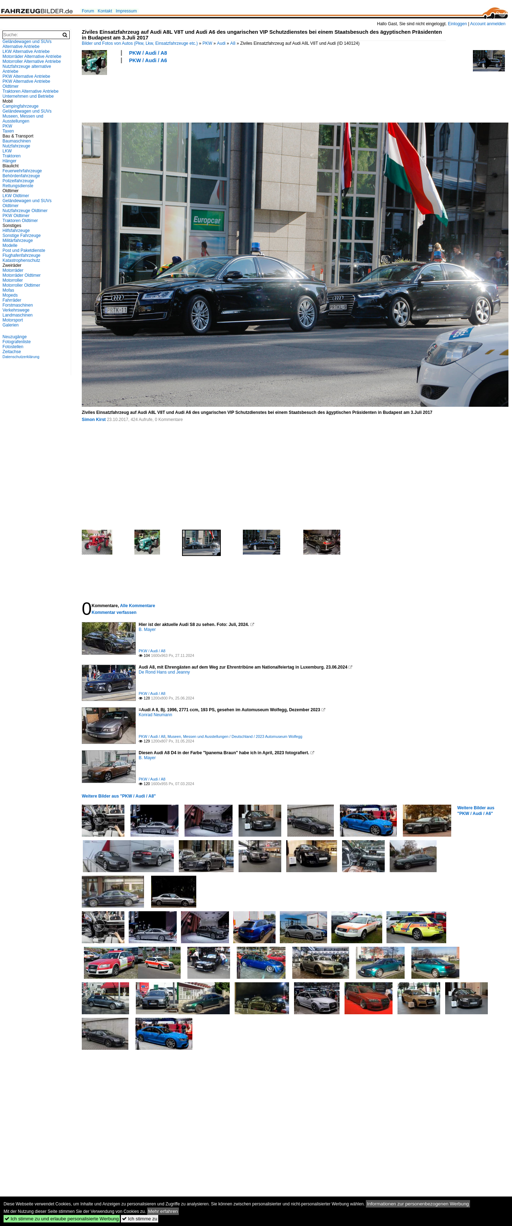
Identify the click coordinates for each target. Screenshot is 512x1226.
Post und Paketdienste (23, 250)
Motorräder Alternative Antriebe (31, 56)
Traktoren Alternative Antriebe (30, 91)
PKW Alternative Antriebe (26, 76)
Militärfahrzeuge (17, 240)
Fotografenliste (16, 341)
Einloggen (457, 23)
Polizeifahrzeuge (18, 180)
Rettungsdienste (17, 185)
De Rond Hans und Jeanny (164, 672)
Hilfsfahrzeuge (16, 230)
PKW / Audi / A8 (148, 53)
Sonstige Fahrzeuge (21, 235)
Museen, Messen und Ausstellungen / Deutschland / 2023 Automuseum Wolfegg (234, 736)
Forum (88, 11)
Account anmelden (487, 23)
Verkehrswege (16, 310)
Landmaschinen (17, 315)
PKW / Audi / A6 (148, 60)
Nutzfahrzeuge (16, 146)
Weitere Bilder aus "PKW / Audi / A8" (119, 796)
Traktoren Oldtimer (20, 220)
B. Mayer (147, 629)
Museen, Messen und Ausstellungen (22, 119)
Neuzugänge (14, 336)
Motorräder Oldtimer (21, 275)
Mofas (8, 290)
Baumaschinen (16, 141)
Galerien (10, 325)
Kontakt (105, 11)
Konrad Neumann (155, 714)
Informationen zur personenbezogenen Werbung (418, 1203)
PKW (207, 43)
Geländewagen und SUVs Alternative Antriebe (27, 44)
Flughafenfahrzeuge (21, 255)
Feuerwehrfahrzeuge (22, 170)
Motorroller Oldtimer (21, 285)
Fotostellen (12, 346)
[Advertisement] (211, 92)
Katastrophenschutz (21, 260)
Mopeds (10, 295)
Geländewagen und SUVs (27, 111)
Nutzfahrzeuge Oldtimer (25, 210)
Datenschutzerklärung (20, 357)
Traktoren (11, 155)
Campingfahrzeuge (20, 106)
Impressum (126, 11)
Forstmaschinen (17, 305)
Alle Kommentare (137, 605)
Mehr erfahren (163, 1211)
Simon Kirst (94, 419)
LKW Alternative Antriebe (26, 51)
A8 (233, 43)
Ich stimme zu (139, 1218)
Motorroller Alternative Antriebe (31, 61)
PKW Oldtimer (16, 215)
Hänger (9, 160)
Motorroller (12, 280)
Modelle (9, 245)
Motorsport (12, 320)
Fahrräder (11, 300)
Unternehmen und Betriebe (28, 96)
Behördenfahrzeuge (21, 175)
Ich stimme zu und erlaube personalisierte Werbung (62, 1218)
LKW (7, 150)
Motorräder (12, 270)
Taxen (8, 131)
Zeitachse (11, 351)
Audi (221, 43)
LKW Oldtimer (15, 195)
